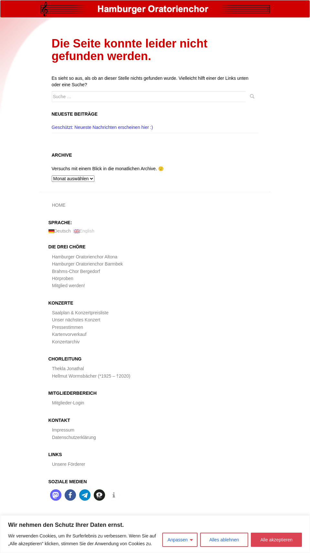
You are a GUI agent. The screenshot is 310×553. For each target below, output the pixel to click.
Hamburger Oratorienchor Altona (84, 256)
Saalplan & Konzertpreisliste (80, 312)
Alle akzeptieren (276, 539)
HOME (59, 205)
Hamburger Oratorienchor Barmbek (87, 263)
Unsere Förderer (68, 464)
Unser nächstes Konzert (76, 319)
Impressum (63, 430)
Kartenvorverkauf (69, 334)
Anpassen (177, 539)
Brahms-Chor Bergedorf (76, 271)
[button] (55, 495)
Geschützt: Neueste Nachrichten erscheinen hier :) (102, 127)
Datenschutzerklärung (74, 437)
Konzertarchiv (66, 341)
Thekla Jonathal (68, 368)
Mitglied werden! (68, 285)
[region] (155, 534)
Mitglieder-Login (68, 402)
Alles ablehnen (224, 539)
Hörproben (62, 278)
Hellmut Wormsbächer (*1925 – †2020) (91, 376)
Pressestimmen (67, 327)
